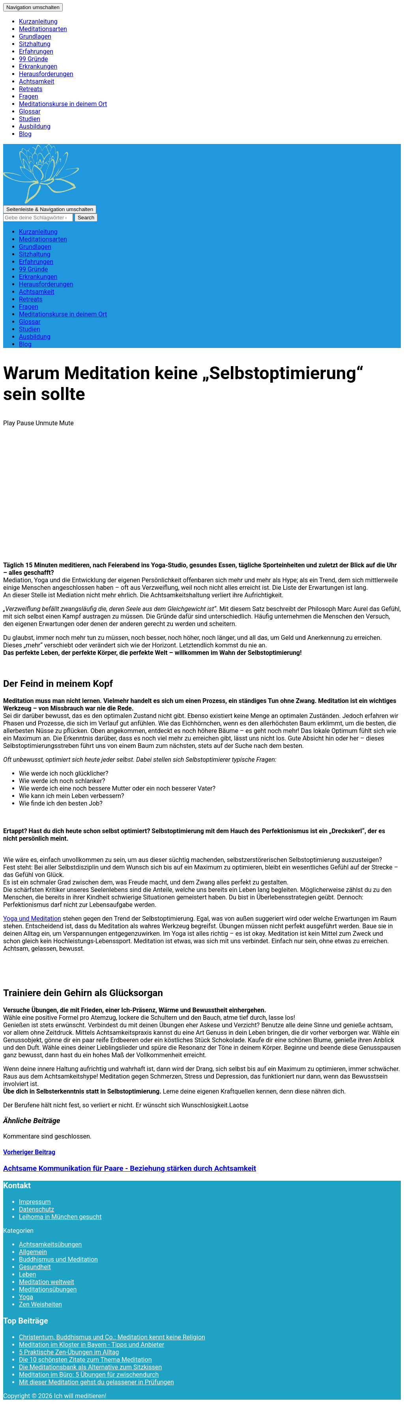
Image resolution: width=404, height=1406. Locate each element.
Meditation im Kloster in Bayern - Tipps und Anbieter (91, 1344)
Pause (25, 423)
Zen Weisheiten (40, 1304)
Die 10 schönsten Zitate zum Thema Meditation (85, 1359)
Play (9, 423)
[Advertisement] (202, 500)
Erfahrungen (36, 51)
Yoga (26, 1297)
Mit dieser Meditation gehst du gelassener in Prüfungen (96, 1382)
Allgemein (33, 1252)
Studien (29, 119)
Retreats (31, 89)
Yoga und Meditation (32, 918)
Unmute (47, 423)
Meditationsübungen (48, 1289)
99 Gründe (33, 59)
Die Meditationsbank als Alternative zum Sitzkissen (90, 1367)
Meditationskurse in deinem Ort (63, 104)
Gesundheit (35, 1267)
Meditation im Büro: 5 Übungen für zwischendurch (89, 1374)
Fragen (28, 96)
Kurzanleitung (38, 21)
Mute (66, 423)
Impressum (35, 1202)
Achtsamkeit (36, 81)
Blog (25, 134)
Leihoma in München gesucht (60, 1217)
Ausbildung (34, 126)
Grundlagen (35, 36)
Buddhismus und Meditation (58, 1259)
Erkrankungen (38, 66)
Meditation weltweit (46, 1282)
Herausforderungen (46, 74)
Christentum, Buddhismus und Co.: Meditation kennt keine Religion (112, 1337)
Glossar (30, 111)
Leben (27, 1274)
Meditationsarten (43, 29)
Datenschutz (36, 1209)
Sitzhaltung (34, 44)
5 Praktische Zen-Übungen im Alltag (69, 1352)
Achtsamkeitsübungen (50, 1244)
